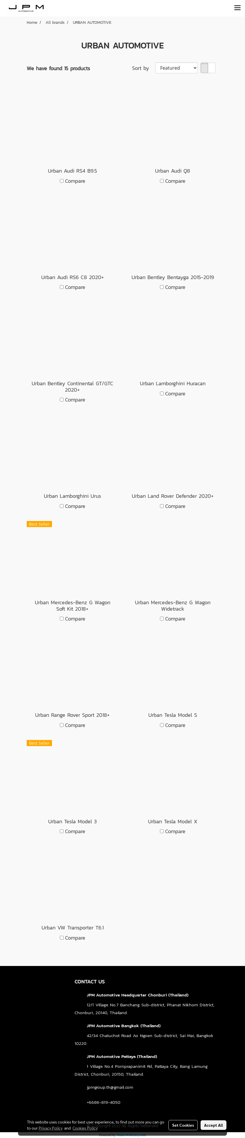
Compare (75, 181)
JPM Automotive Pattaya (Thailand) (122, 1056)
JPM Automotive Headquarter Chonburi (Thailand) (137, 995)
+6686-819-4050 (103, 1102)
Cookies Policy (85, 1127)
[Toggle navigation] (237, 8)
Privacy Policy (50, 1127)
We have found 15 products (58, 68)
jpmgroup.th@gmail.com (110, 1087)
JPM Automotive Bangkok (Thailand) (124, 1025)
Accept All (213, 1125)
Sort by (143, 68)
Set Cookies (183, 1125)
